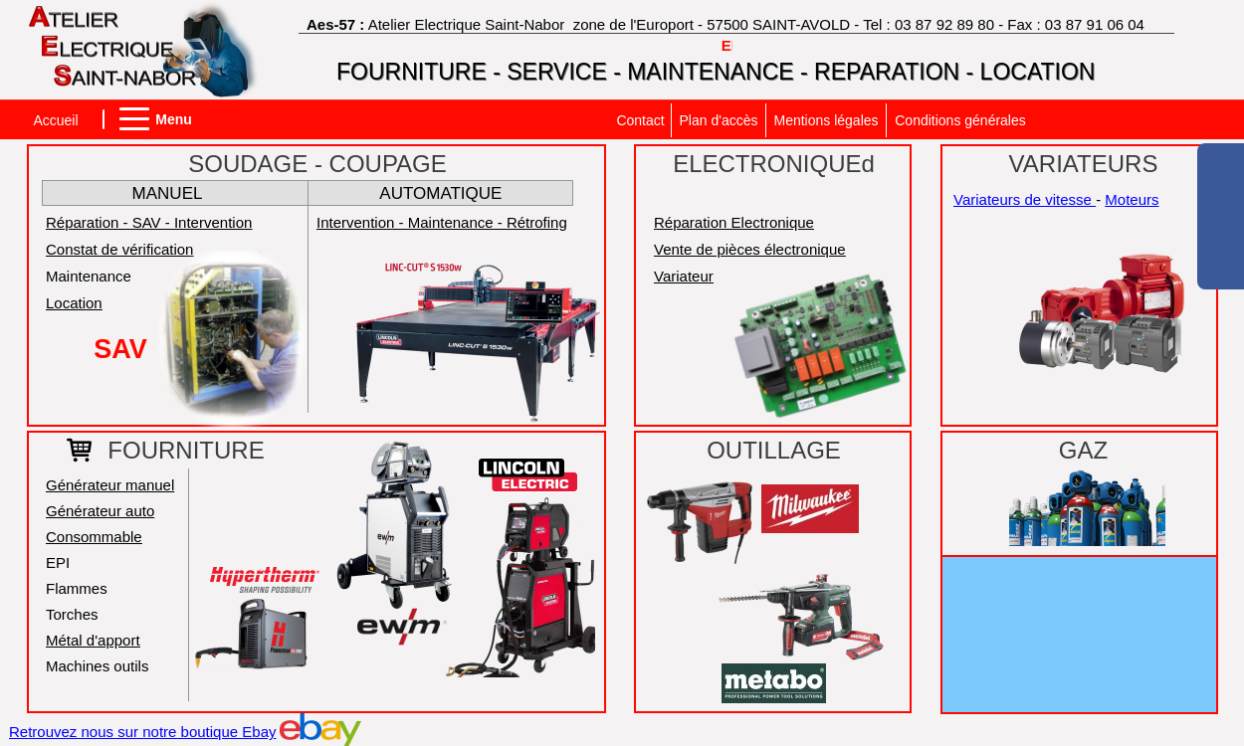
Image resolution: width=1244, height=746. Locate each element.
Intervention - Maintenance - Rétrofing (441, 222)
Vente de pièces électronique (750, 249)
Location (74, 302)
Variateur (684, 276)
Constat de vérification (119, 249)
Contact (640, 120)
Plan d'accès (719, 120)
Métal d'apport (93, 640)
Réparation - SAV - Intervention (149, 222)
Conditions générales (960, 120)
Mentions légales (825, 120)
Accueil (55, 120)
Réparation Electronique (734, 222)
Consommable (94, 536)
